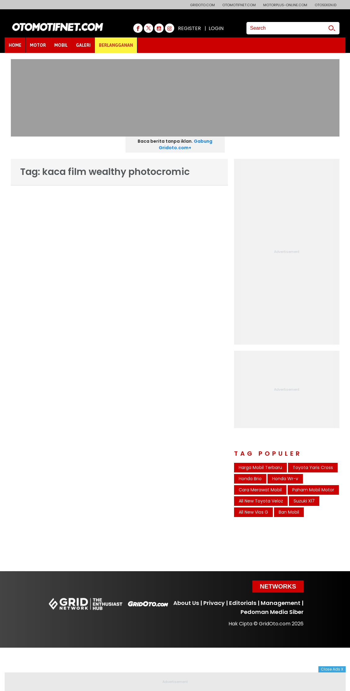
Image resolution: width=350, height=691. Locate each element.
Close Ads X (332, 669)
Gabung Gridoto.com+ (185, 144)
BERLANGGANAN (116, 45)
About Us (186, 603)
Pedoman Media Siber (272, 612)
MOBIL (61, 45)
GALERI (83, 45)
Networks (278, 586)
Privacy (214, 603)
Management (280, 603)
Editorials (242, 603)
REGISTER (189, 28)
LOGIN (216, 28)
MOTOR (38, 45)
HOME (15, 45)
